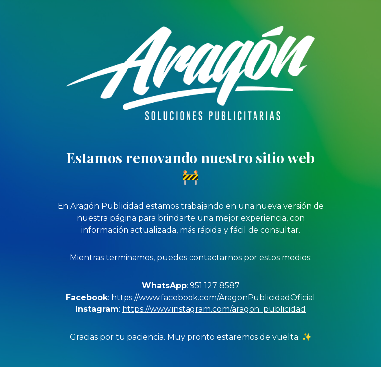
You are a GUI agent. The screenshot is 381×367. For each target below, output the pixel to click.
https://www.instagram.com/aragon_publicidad (214, 309)
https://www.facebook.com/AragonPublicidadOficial (213, 297)
